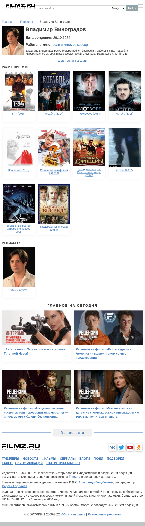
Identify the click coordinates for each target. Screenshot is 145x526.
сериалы (68, 458)
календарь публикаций (22, 463)
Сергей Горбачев (14, 486)
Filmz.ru (74, 476)
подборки (115, 458)
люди (98, 458)
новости (30, 458)
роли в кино (61, 45)
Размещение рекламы (104, 514)
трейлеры (10, 458)
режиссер (80, 45)
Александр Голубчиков (95, 482)
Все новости (72, 433)
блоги (84, 458)
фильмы (49, 458)
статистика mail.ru (63, 463)
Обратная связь (73, 514)
